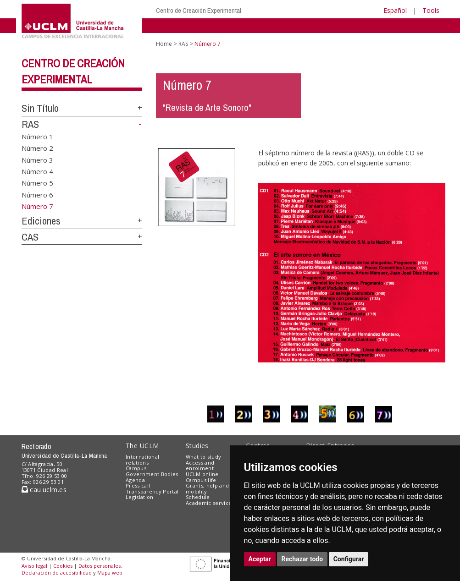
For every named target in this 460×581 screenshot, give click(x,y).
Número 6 (37, 194)
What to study (203, 456)
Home (164, 44)
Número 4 (37, 171)
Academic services (210, 502)
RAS (30, 124)
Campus (136, 468)
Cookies (62, 565)
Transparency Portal (152, 491)
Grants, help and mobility (207, 488)
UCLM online (202, 474)
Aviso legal (34, 565)
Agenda (135, 480)
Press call (138, 485)
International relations (142, 459)
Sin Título (40, 108)
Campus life (201, 480)
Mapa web (109, 572)
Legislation (140, 496)
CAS (30, 237)
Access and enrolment (200, 465)
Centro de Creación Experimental (198, 10)
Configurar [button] (348, 559)
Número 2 (37, 148)
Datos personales (99, 565)
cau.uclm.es (44, 489)
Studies (197, 445)
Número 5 (37, 182)
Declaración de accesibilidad (57, 572)
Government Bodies (152, 474)
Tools (430, 10)
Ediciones (41, 221)
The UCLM (142, 445)
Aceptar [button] (260, 559)
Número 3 (37, 159)
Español (395, 10)
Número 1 (37, 136)
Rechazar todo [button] (302, 559)
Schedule (198, 496)
